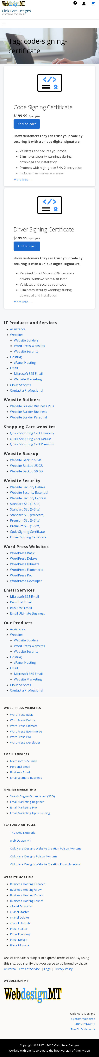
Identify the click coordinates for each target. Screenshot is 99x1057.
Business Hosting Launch (26, 901)
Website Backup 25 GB (26, 466)
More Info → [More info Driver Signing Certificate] (23, 302)
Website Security (26, 351)
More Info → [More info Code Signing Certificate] (23, 180)
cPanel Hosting (25, 362)
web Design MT (20, 840)
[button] (7, 24)
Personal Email (21, 602)
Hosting (16, 357)
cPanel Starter (19, 912)
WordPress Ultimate (24, 564)
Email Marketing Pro (23, 807)
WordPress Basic (22, 553)
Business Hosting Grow (26, 889)
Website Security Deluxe (27, 487)
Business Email (21, 608)
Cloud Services (20, 385)
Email (14, 368)
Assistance (17, 329)
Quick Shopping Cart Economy (32, 433)
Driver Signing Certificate (44, 229)
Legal (47, 969)
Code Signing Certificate (43, 107)
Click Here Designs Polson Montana (33, 856)
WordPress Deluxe (23, 558)
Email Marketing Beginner (27, 802)
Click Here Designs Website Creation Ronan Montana (45, 864)
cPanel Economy (21, 906)
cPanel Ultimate (20, 923)
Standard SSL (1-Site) (25, 504)
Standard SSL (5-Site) (25, 509)
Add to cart (27, 124)
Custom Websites (83, 1019)
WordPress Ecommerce (27, 570)
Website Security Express (28, 498)
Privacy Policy (63, 969)
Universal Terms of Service (22, 969)
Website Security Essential (29, 492)
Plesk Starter (19, 929)
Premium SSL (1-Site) (25, 526)
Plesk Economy (20, 934)
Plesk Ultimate (19, 945)
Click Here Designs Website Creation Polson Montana (45, 848)
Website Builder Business (28, 412)
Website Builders (26, 340)
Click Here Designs (16, 10)
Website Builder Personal (28, 417)
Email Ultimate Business (27, 613)
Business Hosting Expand (27, 895)
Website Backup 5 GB (25, 460)
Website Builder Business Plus (32, 406)
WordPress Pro (21, 575)
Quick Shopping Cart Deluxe (30, 439)
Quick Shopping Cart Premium (32, 444)
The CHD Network (22, 832)
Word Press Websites (29, 346)
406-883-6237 (85, 1024)
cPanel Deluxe (19, 917)
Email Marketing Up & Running (30, 813)
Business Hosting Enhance (27, 884)
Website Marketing (28, 379)
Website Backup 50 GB (26, 471)
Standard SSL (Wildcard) (27, 515)
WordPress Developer (26, 581)
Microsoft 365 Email (28, 373)
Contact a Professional (26, 390)
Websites (16, 335)
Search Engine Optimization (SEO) (32, 796)
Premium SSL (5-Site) (25, 520)
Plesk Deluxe (18, 940)
